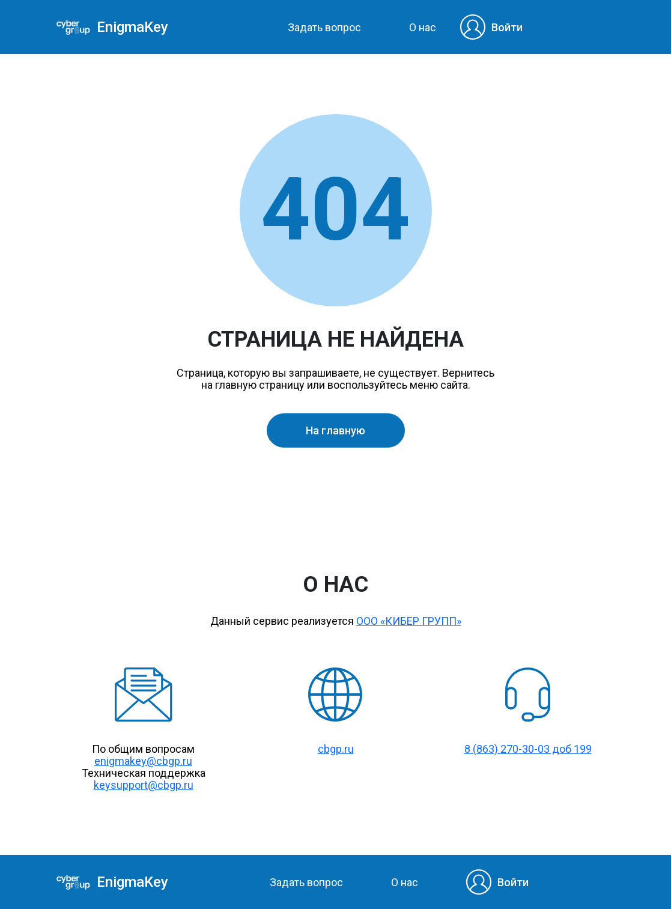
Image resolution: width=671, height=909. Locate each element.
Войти (507, 27)
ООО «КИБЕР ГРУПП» (408, 621)
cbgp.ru (336, 749)
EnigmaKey (128, 27)
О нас (422, 27)
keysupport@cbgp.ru (143, 785)
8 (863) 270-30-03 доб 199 (528, 749)
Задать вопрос (324, 27)
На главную (335, 430)
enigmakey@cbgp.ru (143, 761)
